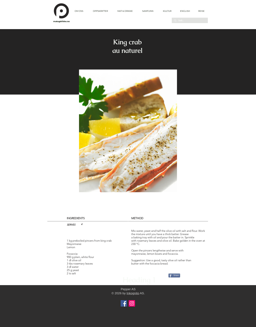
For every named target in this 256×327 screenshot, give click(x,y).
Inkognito (133, 293)
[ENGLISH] (185, 11)
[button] (100, 11)
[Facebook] (124, 303)
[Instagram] (132, 303)
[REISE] (200, 11)
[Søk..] (189, 21)
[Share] (174, 275)
